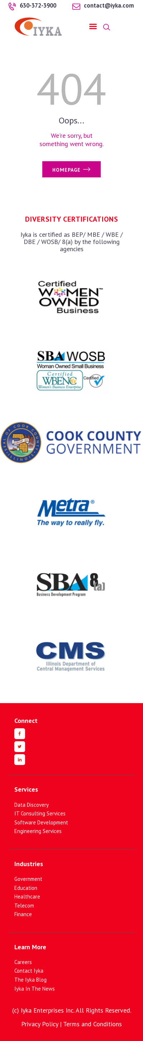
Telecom (24, 905)
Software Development (41, 822)
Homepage (66, 170)
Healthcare (27, 896)
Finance (23, 914)
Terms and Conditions (92, 1024)
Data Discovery (31, 804)
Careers (23, 962)
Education (25, 887)
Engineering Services (38, 831)
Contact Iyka (28, 970)
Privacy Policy (39, 1024)
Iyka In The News (34, 988)
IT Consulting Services (40, 813)
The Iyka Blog (30, 979)
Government (28, 878)
